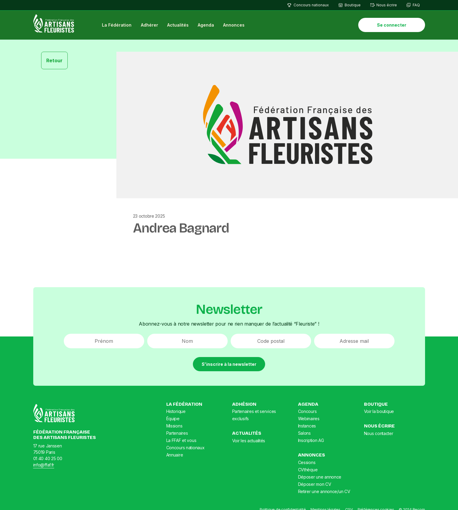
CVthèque (308, 470)
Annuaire (174, 455)
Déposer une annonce (320, 477)
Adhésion (244, 404)
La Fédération (117, 25)
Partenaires (177, 433)
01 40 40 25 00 (47, 458)
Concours (307, 411)
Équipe (173, 418)
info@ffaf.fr (43, 465)
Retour (54, 60)
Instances (307, 426)
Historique (176, 411)
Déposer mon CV (314, 484)
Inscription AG (311, 440)
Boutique (353, 5)
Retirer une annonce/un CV (324, 491)
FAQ (416, 5)
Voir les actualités (248, 440)
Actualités (178, 25)
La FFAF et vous (181, 440)
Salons (304, 433)
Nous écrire (386, 5)
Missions (174, 426)
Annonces (234, 25)
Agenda (206, 25)
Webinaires (309, 418)
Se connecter (391, 25)
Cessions (307, 462)
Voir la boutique (379, 411)
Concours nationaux (311, 5)
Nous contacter (378, 433)
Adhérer (149, 25)
